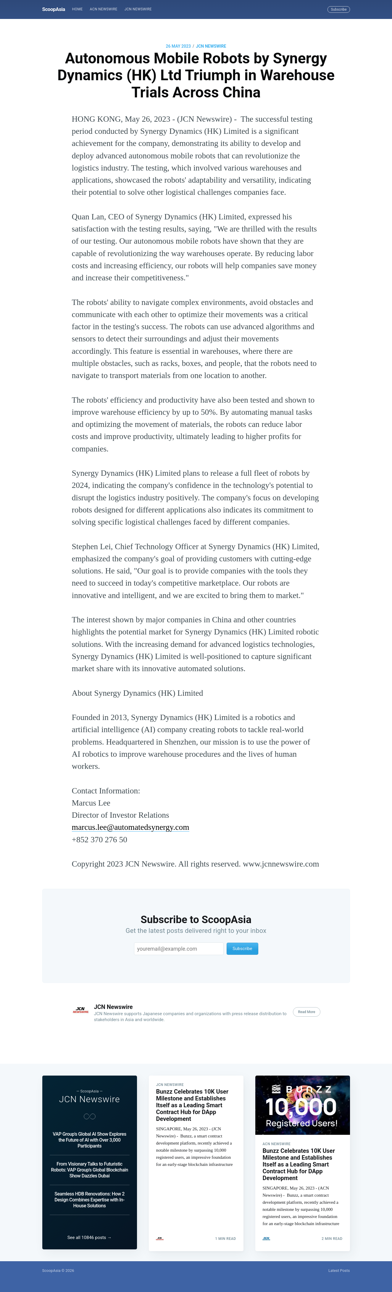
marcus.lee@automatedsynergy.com (130, 827)
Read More (306, 1012)
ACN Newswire (103, 9)
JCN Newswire (138, 9)
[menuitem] (77, 9)
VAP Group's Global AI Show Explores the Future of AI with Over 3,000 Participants (89, 1138)
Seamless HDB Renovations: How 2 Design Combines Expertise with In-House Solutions (89, 1198)
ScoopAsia (53, 9)
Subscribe (338, 9)
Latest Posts (339, 1270)
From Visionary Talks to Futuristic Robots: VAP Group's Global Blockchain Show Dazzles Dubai (89, 1168)
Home (77, 9)
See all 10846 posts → (89, 1237)
